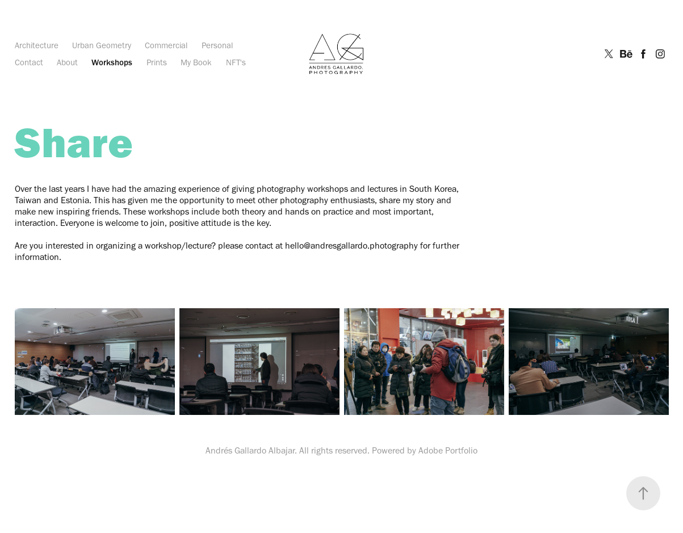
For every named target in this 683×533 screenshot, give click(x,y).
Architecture (36, 45)
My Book (196, 62)
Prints (156, 62)
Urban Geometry (101, 45)
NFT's (236, 62)
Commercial (166, 45)
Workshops (111, 62)
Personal (217, 45)
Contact (29, 62)
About (67, 62)
